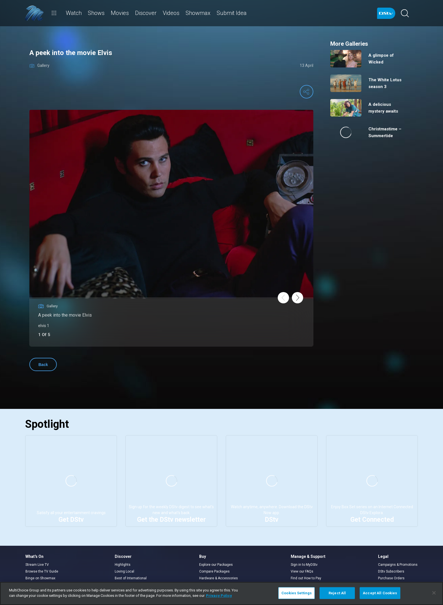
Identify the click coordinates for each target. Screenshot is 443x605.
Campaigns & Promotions (398, 565)
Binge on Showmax (40, 578)
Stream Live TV (37, 565)
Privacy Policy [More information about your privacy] (219, 595)
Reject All (337, 593)
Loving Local (124, 571)
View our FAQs (302, 571)
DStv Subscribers (391, 571)
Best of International (131, 578)
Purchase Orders (391, 578)
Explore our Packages (216, 565)
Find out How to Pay (306, 578)
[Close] (434, 593)
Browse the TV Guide (41, 571)
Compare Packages (214, 571)
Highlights (123, 565)
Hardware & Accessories (218, 578)
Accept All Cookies (380, 593)
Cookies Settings (296, 593)
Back (43, 364)
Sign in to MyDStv (304, 565)
